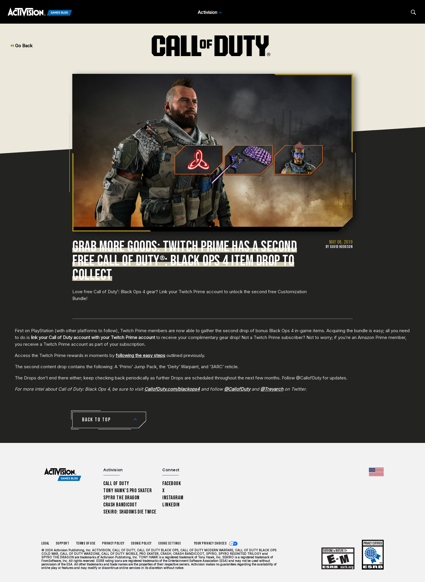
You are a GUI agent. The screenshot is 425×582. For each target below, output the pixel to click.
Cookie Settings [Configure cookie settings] (169, 543)
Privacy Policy (113, 543)
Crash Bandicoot (120, 505)
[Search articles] (413, 12)
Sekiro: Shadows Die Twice (129, 512)
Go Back (21, 45)
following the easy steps (140, 355)
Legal (45, 543)
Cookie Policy (141, 543)
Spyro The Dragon (121, 498)
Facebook (171, 483)
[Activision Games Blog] (39, 12)
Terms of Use (86, 543)
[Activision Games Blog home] (62, 474)
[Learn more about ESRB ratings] (338, 559)
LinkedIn (171, 505)
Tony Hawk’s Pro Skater (127, 491)
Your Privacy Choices (210, 543)
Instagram (172, 498)
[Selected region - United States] (376, 472)
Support (62, 543)
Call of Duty (116, 483)
